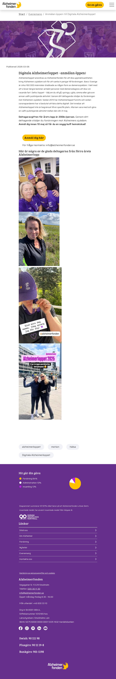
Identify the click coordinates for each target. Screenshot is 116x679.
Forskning (24, 541)
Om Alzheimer (26, 536)
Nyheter (23, 547)
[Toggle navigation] (111, 5)
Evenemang (35, 14)
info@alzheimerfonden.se (31, 593)
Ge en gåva (94, 5)
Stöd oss (23, 530)
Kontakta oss (25, 559)
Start (22, 14)
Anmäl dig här (34, 137)
